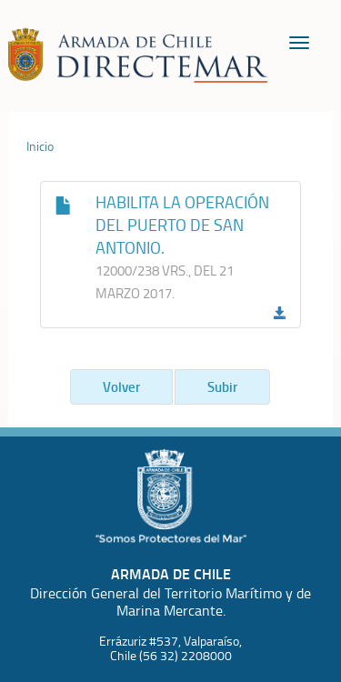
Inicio (40, 146)
